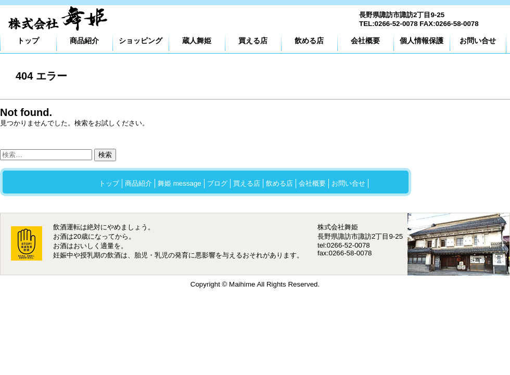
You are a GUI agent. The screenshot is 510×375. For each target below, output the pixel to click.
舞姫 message (179, 183)
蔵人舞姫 (196, 40)
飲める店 (309, 40)
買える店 (252, 40)
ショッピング (140, 40)
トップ (28, 40)
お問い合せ (478, 40)
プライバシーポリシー (133, 201)
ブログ (217, 183)
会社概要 (365, 40)
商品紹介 (84, 40)
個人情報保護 (421, 40)
